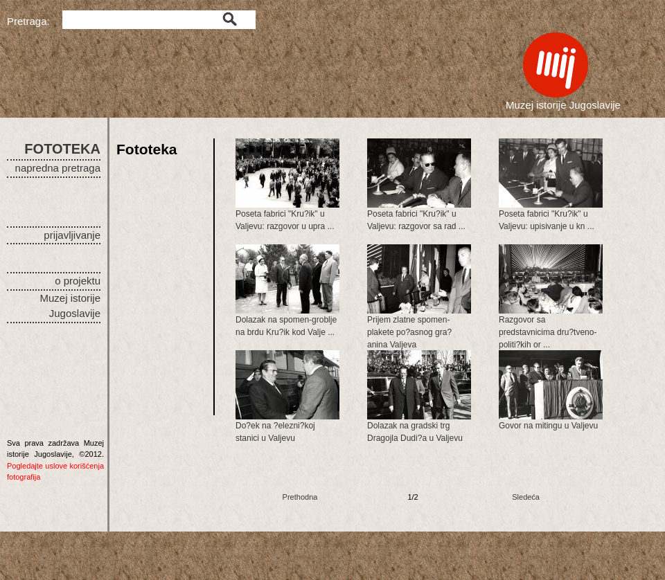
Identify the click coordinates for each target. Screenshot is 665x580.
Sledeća (526, 497)
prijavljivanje (72, 235)
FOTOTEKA (62, 148)
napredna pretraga (57, 168)
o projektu (77, 281)
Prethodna (300, 497)
